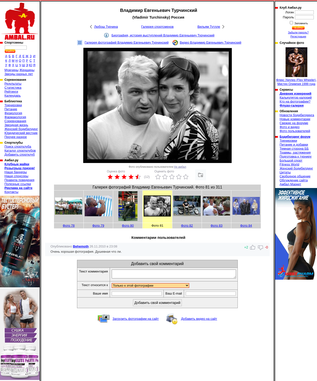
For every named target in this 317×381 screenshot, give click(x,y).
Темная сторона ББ (294, 148)
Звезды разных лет (18, 74)
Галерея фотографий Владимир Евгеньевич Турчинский (127, 42)
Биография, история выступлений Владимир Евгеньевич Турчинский (162, 35)
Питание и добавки (294, 144)
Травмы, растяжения (295, 152)
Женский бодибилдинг (21, 129)
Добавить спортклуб (19, 154)
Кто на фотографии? (295, 101)
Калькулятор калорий (296, 97)
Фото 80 (128, 225)
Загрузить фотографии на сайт (135, 320)
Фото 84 (246, 225)
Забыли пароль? (298, 32)
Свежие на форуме (294, 123)
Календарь (12, 95)
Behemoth (81, 246)
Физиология (13, 113)
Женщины (26, 70)
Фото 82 (187, 225)
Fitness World (289, 164)
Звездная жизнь (16, 125)
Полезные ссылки (17, 184)
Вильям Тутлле (208, 26)
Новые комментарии (295, 119)
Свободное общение (295, 176)
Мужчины (11, 70)
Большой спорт (291, 160)
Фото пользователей (295, 131)
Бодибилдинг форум (295, 136)
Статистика (12, 87)
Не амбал (180, 166)
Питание (10, 109)
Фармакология (15, 117)
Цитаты (285, 172)
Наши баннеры (15, 172)
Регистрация (298, 36)
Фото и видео (290, 127)
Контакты (11, 192)
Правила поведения (19, 180)
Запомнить (301, 23)
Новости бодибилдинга (297, 115)
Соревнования (15, 121)
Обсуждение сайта (294, 180)
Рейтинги (11, 91)
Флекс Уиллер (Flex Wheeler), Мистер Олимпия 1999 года (296, 66)
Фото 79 (98, 225)
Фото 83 (216, 225)
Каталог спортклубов (20, 150)
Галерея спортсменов (157, 26)
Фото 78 (69, 225)
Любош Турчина (106, 26)
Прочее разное (15, 137)
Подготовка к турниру (296, 156)
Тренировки (13, 105)
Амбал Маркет (290, 184)
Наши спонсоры (16, 176)
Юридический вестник (20, 133)
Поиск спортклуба (17, 146)
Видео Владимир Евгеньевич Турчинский (210, 42)
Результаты (12, 83)
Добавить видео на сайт (199, 320)
